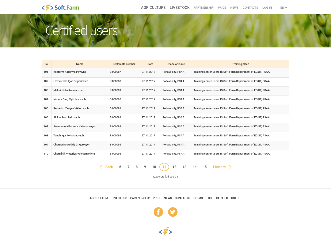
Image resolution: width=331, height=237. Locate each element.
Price (222, 7)
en (283, 7)
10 (154, 167)
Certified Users (228, 198)
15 (205, 167)
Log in (267, 7)
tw (173, 212)
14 (195, 167)
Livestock (180, 7)
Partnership (204, 7)
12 (174, 167)
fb (158, 212)
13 (184, 167)
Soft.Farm (63, 7)
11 (164, 167)
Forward (219, 167)
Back (109, 167)
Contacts (250, 7)
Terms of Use (203, 198)
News (234, 7)
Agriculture (153, 7)
